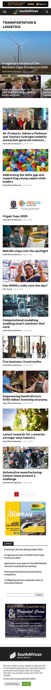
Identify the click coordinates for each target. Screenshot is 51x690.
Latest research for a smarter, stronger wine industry (24, 436)
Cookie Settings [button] (12, 684)
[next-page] (33, 494)
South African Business (11, 72)
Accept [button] (26, 684)
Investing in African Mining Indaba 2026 (23, 549)
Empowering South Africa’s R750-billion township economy (25, 398)
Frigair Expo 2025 (15, 216)
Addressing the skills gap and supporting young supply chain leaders (24, 178)
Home (5, 19)
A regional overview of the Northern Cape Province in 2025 (24, 556)
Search (39, 594)
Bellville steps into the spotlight (25, 251)
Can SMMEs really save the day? (25, 285)
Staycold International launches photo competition (23, 573)
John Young (7, 289)
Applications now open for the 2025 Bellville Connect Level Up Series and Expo (25, 564)
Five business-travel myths (22, 361)
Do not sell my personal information (19, 678)
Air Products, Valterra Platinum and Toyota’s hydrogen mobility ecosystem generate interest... (25, 137)
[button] (4, 11)
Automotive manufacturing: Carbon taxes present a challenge (22, 476)
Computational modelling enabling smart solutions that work (24, 323)
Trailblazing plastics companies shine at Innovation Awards (23, 581)
